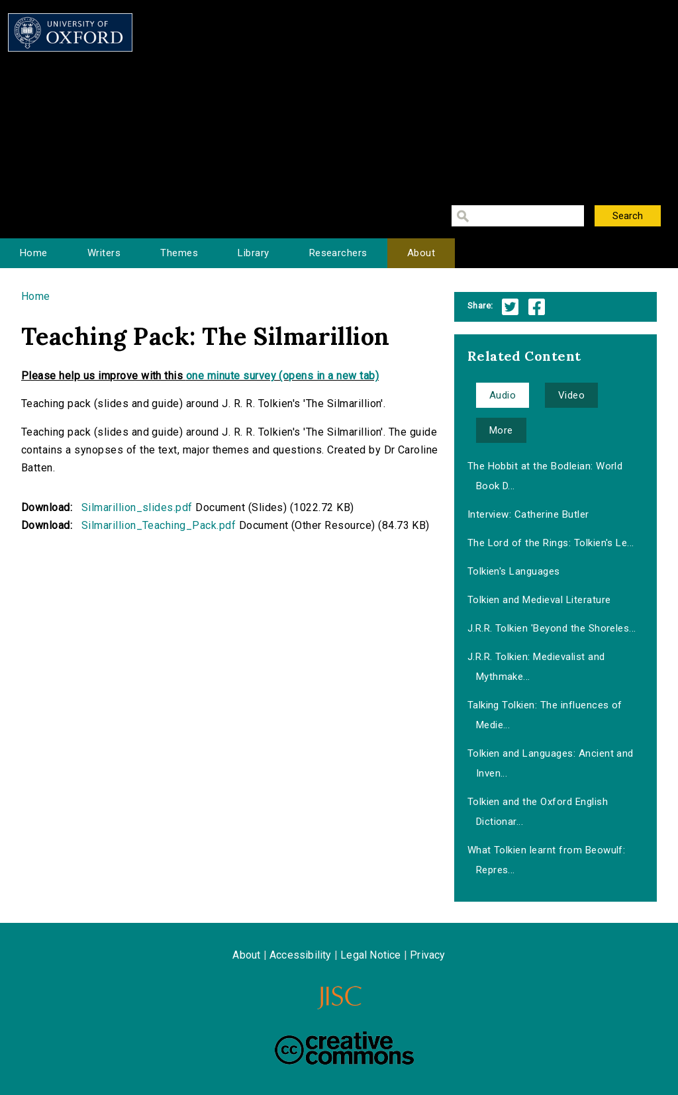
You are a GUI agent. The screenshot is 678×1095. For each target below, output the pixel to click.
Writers (104, 253)
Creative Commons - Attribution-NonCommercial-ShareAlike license (344, 1048)
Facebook (536, 307)
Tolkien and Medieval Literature (539, 600)
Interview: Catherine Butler (528, 514)
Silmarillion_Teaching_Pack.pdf (158, 525)
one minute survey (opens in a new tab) (282, 375)
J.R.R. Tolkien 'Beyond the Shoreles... (551, 628)
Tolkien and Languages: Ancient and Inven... (550, 763)
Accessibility (300, 955)
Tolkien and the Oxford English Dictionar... (537, 812)
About (421, 253)
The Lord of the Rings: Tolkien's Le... (550, 543)
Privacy (427, 955)
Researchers (338, 253)
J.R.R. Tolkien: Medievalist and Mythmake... (536, 667)
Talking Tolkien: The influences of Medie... (544, 715)
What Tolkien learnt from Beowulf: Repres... (546, 860)
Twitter (510, 307)
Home (34, 253)
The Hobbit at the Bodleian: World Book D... (545, 476)
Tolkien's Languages (513, 571)
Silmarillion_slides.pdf (137, 507)
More (501, 430)
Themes (179, 253)
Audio (502, 395)
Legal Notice (370, 955)
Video (571, 395)
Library (253, 253)
